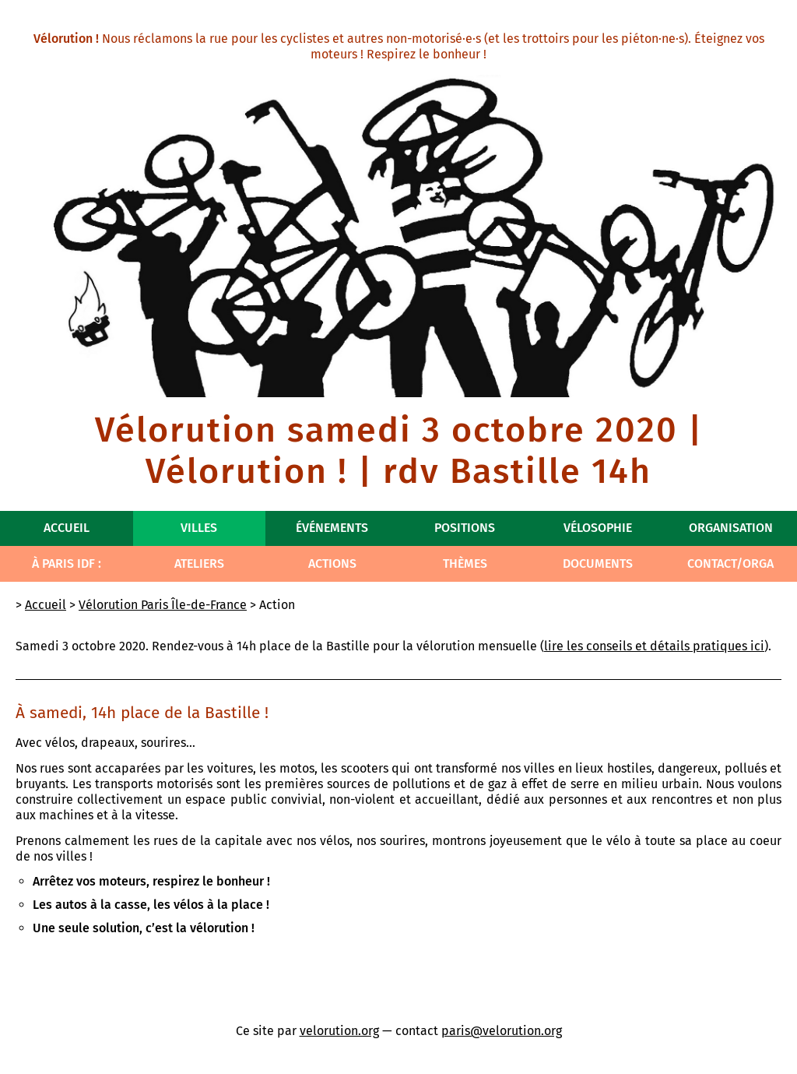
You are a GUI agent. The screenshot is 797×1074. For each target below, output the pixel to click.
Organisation (731, 527)
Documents (598, 563)
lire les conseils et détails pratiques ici (654, 646)
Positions (464, 527)
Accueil (67, 527)
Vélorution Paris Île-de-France (163, 604)
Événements (332, 527)
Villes (199, 527)
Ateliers (199, 563)
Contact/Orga (730, 563)
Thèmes (465, 563)
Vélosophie (598, 527)
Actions (332, 563)
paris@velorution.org (501, 1030)
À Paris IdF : (66, 563)
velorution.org (339, 1030)
